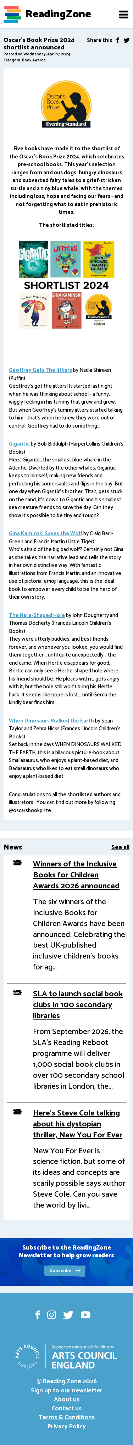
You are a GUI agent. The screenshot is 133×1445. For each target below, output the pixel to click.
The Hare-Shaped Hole (37, 615)
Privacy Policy (67, 1427)
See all (120, 847)
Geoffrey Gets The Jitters (40, 370)
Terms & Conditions (67, 1417)
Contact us (66, 1409)
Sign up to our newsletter (66, 1391)
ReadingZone (58, 14)
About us (66, 1399)
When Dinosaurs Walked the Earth (51, 721)
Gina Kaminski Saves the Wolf (45, 533)
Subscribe (65, 1271)
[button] (123, 14)
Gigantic (19, 444)
